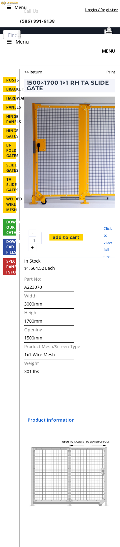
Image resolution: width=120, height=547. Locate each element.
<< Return (33, 72)
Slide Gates (11, 167)
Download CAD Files (11, 247)
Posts (11, 80)
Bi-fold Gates (11, 150)
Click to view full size (108, 242)
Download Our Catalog (11, 227)
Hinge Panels (11, 119)
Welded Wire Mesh (11, 204)
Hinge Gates (11, 133)
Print (110, 72)
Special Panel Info (11, 266)
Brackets (11, 89)
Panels (11, 107)
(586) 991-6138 (37, 21)
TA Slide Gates (11, 185)
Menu (108, 51)
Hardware (11, 98)
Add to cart (66, 237)
